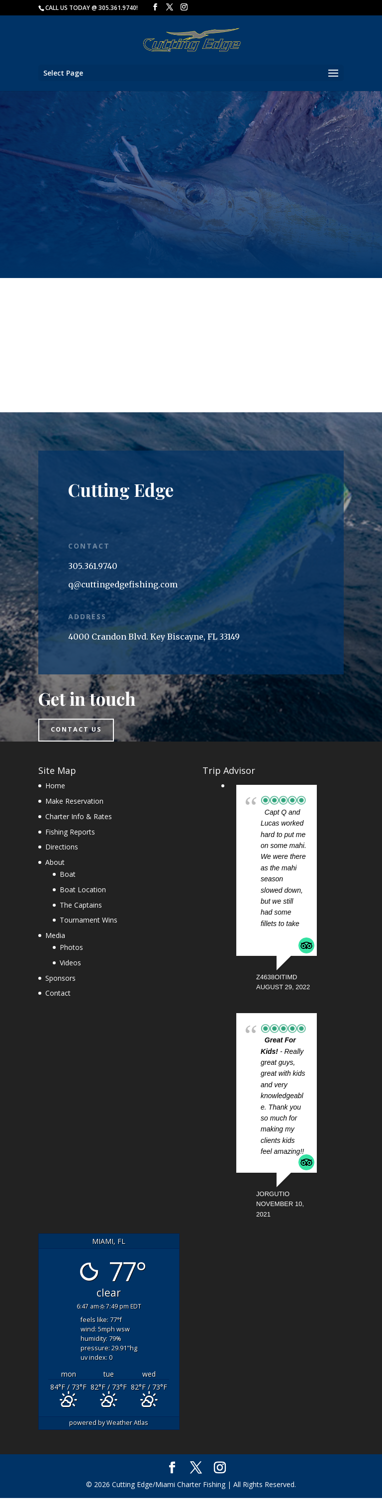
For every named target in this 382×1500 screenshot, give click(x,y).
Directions (61, 848)
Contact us (80, 731)
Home (55, 787)
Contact (58, 995)
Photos (71, 949)
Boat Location (83, 891)
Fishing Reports (70, 833)
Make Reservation (74, 803)
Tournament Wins (88, 922)
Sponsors (60, 979)
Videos (70, 964)
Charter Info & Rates (78, 818)
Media (55, 937)
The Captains (81, 906)
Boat (68, 876)
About (55, 864)
